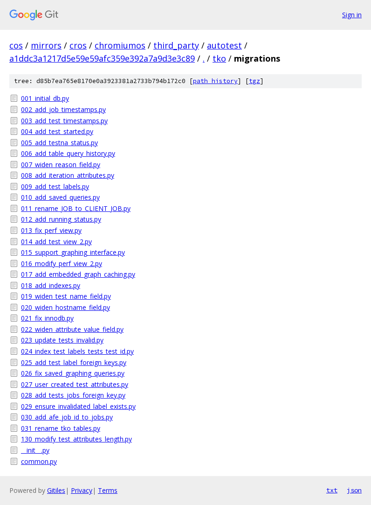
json (354, 490)
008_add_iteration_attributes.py (67, 175)
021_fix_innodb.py (47, 318)
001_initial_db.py (45, 98)
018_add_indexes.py (50, 285)
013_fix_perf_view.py (51, 230)
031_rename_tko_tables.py (60, 428)
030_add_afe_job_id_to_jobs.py (67, 417)
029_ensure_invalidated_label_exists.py (78, 406)
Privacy (81, 490)
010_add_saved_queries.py (60, 197)
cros (78, 45)
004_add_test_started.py (57, 131)
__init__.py (35, 450)
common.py (39, 461)
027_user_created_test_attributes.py (74, 384)
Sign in (352, 14)
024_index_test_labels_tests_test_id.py (77, 351)
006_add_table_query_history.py (68, 153)
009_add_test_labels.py (55, 186)
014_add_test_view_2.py (56, 241)
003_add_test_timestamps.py (64, 120)
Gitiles (56, 490)
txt (331, 490)
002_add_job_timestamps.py (63, 109)
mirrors (46, 45)
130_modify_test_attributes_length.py (76, 439)
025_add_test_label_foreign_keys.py (73, 362)
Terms (107, 490)
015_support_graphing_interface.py (73, 252)
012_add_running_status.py (61, 219)
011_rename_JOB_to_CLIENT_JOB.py (76, 208)
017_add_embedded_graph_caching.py (78, 274)
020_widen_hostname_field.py (65, 307)
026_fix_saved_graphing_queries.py (72, 373)
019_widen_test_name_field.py (66, 296)
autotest (224, 45)
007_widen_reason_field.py (60, 164)
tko (219, 58)
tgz (254, 81)
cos (16, 45)
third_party (176, 45)
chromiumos (120, 45)
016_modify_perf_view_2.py (61, 263)
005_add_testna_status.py (59, 142)
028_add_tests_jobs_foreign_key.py (73, 395)
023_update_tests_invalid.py (62, 340)
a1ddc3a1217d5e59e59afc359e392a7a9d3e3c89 (102, 58)
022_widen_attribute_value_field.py (72, 329)
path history (215, 81)
